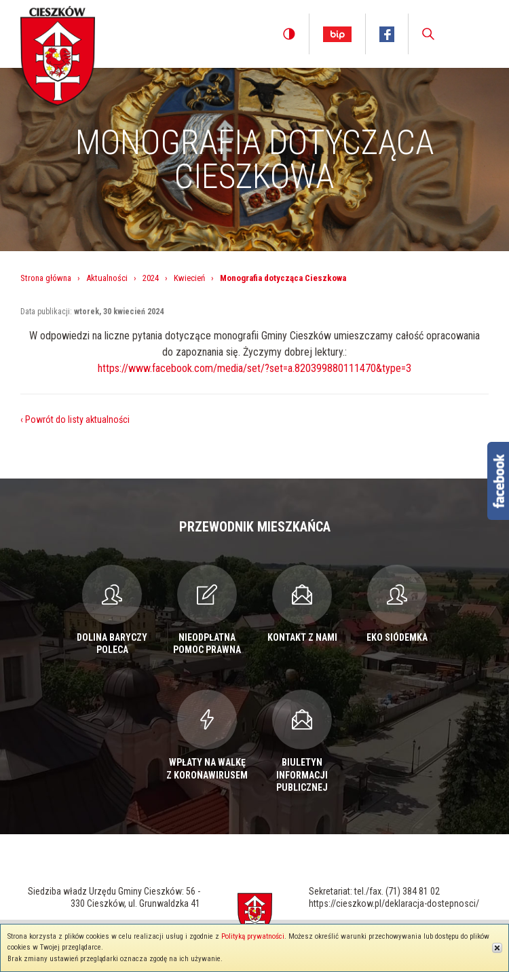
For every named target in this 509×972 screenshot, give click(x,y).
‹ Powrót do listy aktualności (75, 419)
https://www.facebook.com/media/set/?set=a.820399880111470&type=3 (254, 368)
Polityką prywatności (252, 936)
